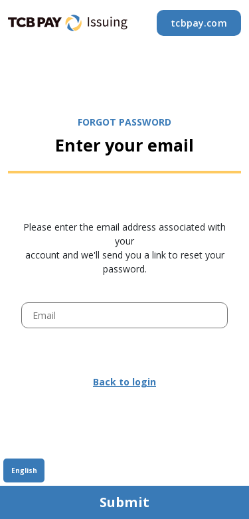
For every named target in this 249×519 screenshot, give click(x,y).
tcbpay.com (199, 23)
